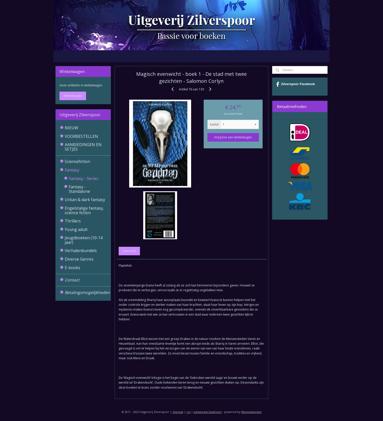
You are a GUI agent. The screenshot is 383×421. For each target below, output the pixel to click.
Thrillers (73, 221)
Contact (72, 280)
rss (188, 412)
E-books (72, 267)
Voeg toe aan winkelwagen (233, 137)
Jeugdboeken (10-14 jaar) (84, 240)
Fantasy (72, 170)
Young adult (76, 229)
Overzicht (129, 251)
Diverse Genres (79, 259)
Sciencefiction (77, 161)
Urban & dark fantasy (85, 199)
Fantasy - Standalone (79, 189)
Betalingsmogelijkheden (87, 292)
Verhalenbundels (81, 250)
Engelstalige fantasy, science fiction (84, 210)
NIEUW (71, 128)
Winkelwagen (72, 96)
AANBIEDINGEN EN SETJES (83, 147)
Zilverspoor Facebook (295, 84)
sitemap (178, 412)
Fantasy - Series (83, 178)
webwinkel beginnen (208, 412)
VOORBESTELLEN (81, 136)
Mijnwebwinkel (251, 412)
